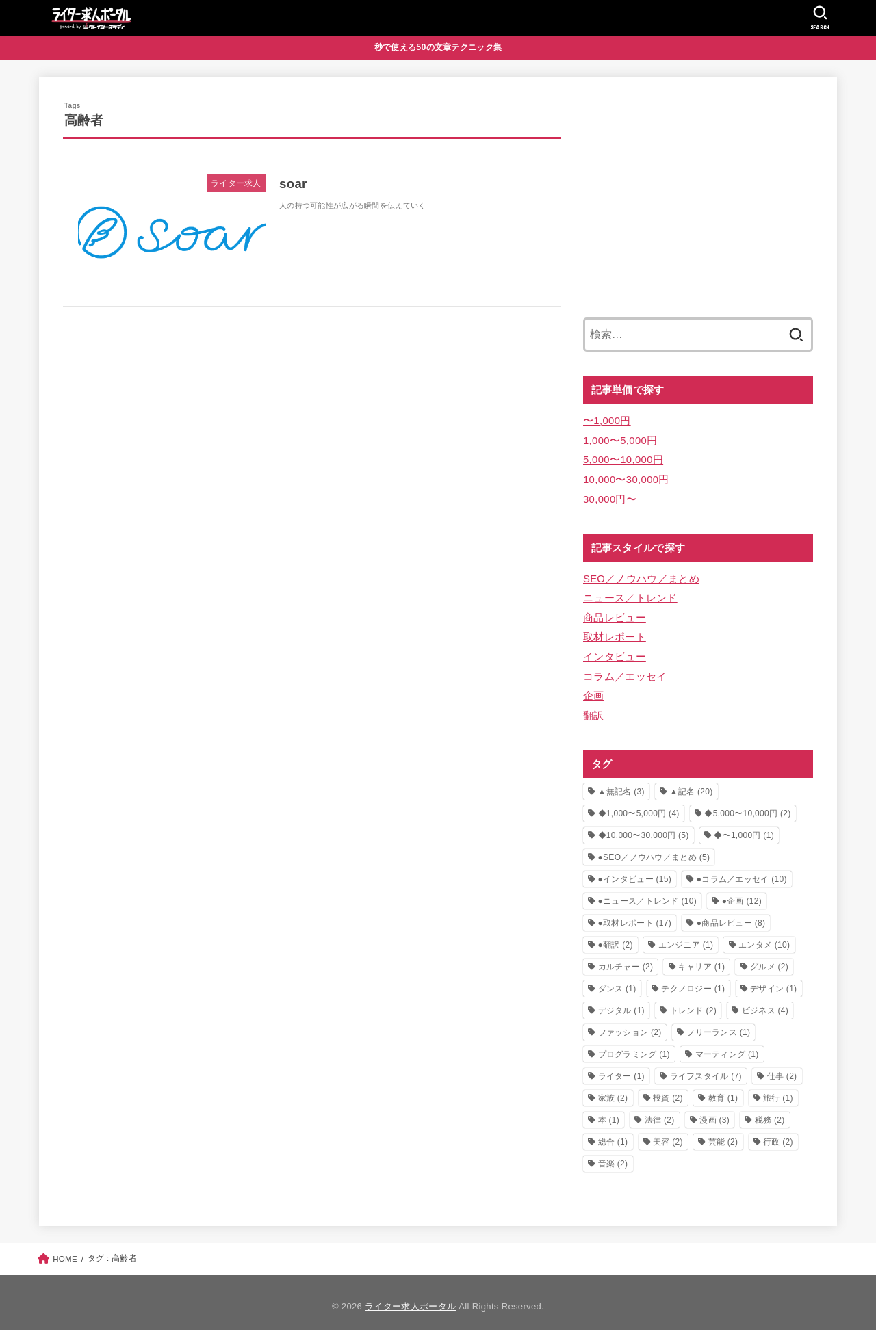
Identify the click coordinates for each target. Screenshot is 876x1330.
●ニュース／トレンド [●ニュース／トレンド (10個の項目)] (647, 892)
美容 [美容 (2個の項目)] (668, 1133)
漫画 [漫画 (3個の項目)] (714, 1111)
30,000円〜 (609, 496)
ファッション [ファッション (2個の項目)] (630, 1023)
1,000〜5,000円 (619, 439)
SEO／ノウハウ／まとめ (641, 574)
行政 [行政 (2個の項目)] (778, 1133)
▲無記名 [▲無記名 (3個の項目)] (621, 782)
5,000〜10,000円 (622, 457)
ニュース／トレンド (630, 593)
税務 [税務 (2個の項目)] (770, 1111)
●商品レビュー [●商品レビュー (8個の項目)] (731, 914)
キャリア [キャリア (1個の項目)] (701, 958)
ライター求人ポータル (410, 1297)
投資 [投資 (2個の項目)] (668, 1089)
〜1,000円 (606, 420)
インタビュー (614, 649)
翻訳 (593, 706)
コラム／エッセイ (625, 669)
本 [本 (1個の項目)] (609, 1111)
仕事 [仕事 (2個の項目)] (782, 1067)
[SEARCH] (820, 18)
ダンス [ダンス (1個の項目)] (617, 980)
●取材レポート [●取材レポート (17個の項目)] (635, 914)
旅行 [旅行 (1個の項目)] (778, 1089)
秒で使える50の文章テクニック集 (438, 47)
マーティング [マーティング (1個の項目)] (727, 1045)
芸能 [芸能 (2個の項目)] (723, 1133)
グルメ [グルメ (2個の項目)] (769, 958)
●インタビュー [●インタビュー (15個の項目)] (635, 870)
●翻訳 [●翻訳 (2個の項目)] (615, 936)
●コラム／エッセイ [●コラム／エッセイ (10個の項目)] (742, 870)
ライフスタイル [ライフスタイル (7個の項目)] (706, 1067)
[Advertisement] (698, 196)
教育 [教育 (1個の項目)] (723, 1089)
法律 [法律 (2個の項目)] (660, 1111)
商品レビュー (614, 612)
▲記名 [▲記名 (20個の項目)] (690, 782)
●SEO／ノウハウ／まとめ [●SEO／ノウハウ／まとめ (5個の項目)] (654, 848)
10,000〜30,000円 (625, 476)
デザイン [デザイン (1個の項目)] (773, 980)
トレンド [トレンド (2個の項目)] (693, 1001)
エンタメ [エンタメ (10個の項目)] (764, 936)
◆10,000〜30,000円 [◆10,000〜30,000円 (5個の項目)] (643, 826)
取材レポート (614, 630)
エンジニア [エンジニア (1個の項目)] (686, 936)
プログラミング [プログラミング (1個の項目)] (634, 1045)
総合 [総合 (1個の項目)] (613, 1133)
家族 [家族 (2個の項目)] (613, 1089)
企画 (593, 687)
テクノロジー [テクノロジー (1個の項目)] (693, 980)
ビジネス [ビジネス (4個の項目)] (765, 1001)
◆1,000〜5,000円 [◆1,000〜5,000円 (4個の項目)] (639, 804)
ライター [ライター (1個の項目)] (621, 1067)
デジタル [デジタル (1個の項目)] (621, 1001)
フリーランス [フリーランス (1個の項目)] (718, 1023)
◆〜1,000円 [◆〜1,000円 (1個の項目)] (744, 826)
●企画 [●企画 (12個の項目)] (742, 892)
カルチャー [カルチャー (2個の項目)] (626, 958)
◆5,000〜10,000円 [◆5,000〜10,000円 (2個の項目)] (747, 804)
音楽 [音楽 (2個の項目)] (613, 1155)
